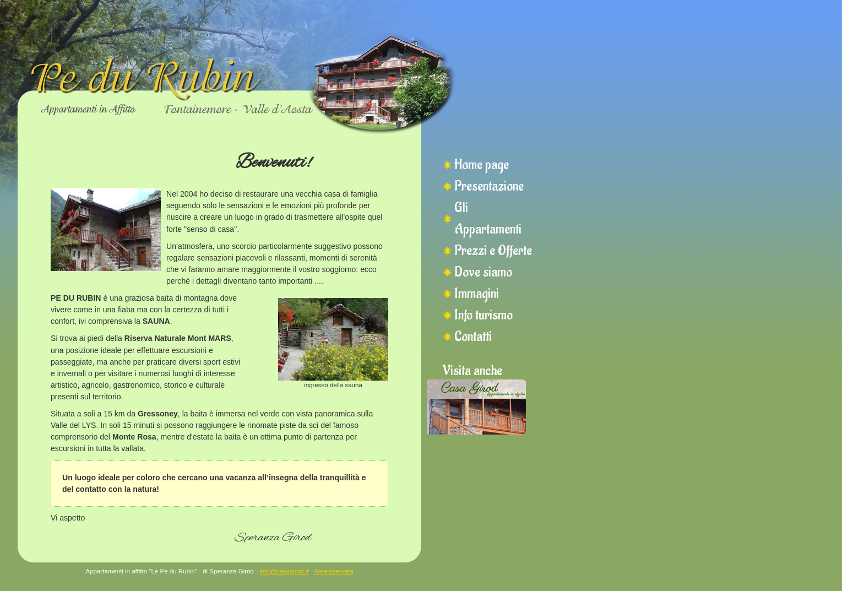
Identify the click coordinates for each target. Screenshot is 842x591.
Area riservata (334, 571)
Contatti (473, 336)
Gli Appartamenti (488, 218)
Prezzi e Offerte (493, 250)
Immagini (476, 293)
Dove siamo (483, 272)
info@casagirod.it (283, 571)
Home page (481, 164)
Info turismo (483, 315)
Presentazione (489, 186)
